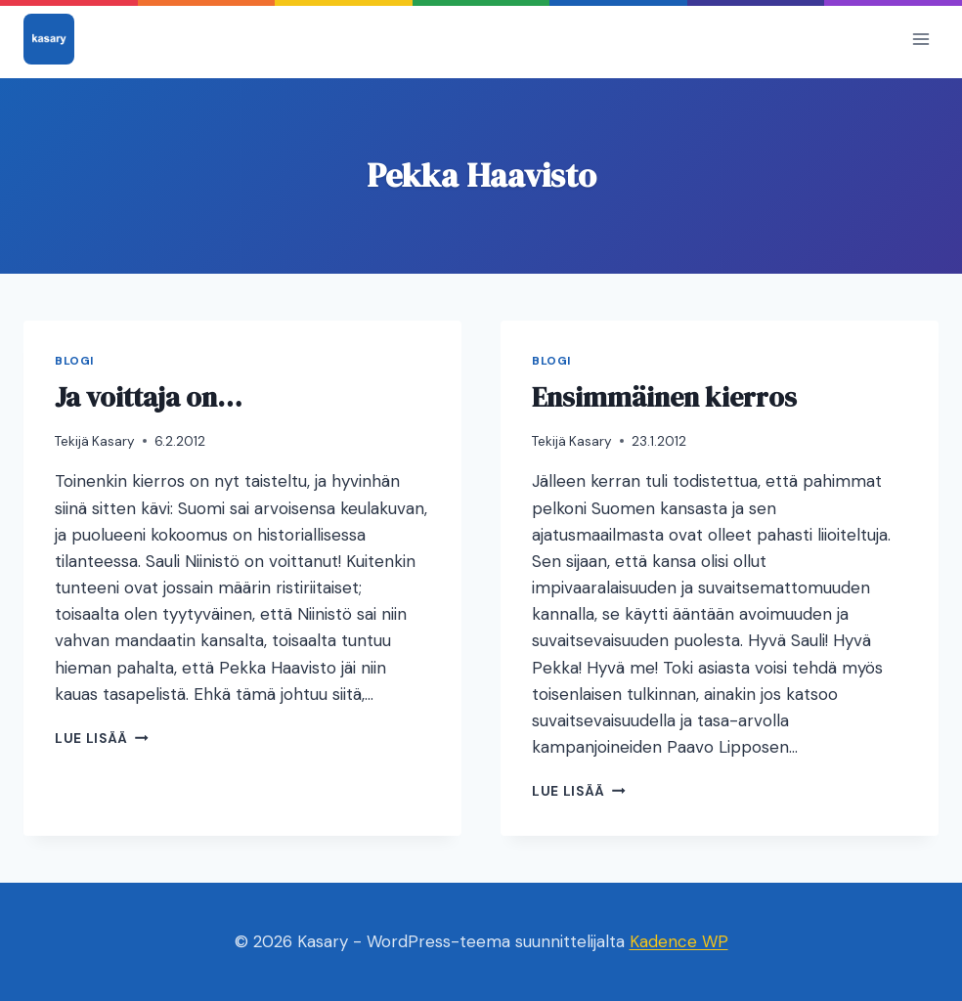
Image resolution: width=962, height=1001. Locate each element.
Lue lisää (102, 738)
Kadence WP (679, 941)
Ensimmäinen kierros (664, 396)
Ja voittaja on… (148, 396)
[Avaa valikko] (920, 38)
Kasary (113, 441)
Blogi (74, 361)
